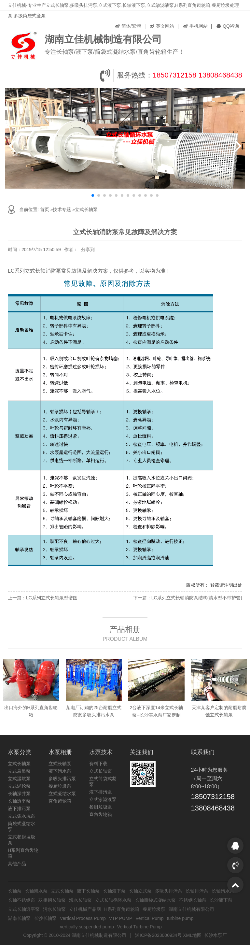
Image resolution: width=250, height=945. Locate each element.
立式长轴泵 (86, 209)
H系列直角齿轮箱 (121, 909)
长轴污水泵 (223, 891)
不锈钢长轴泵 (192, 900)
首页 (44, 209)
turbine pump (180, 918)
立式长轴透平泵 (24, 909)
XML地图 (192, 935)
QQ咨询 (227, 26)
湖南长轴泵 (19, 918)
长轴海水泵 (36, 891)
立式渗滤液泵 (103, 799)
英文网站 (162, 26)
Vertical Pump (149, 918)
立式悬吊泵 (19, 771)
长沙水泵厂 (215, 935)
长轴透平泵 (19, 801)
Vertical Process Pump (83, 918)
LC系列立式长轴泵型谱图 (51, 597)
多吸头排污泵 (62, 778)
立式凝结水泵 (62, 793)
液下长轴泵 (88, 891)
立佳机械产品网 (85, 909)
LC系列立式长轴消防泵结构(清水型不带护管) (196, 597)
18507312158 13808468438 (197, 75)
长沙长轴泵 (45, 918)
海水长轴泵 (80, 900)
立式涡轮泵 (19, 786)
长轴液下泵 (114, 891)
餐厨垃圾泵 (60, 786)
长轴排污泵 (197, 891)
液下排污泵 (19, 808)
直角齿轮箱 (60, 801)
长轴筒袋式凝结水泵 (155, 900)
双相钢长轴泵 (52, 900)
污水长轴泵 (54, 909)
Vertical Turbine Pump (139, 926)
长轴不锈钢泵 (21, 900)
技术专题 (62, 209)
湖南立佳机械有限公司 (191, 909)
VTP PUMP (120, 918)
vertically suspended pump (87, 926)
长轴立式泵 (140, 891)
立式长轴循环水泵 (113, 900)
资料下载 (98, 763)
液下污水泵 (60, 771)
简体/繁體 (128, 26)
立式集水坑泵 (21, 816)
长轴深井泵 (19, 793)
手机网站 (195, 26)
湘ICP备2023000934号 (158, 935)
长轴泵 (14, 891)
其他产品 (17, 863)
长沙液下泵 (221, 900)
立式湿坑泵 (19, 778)
